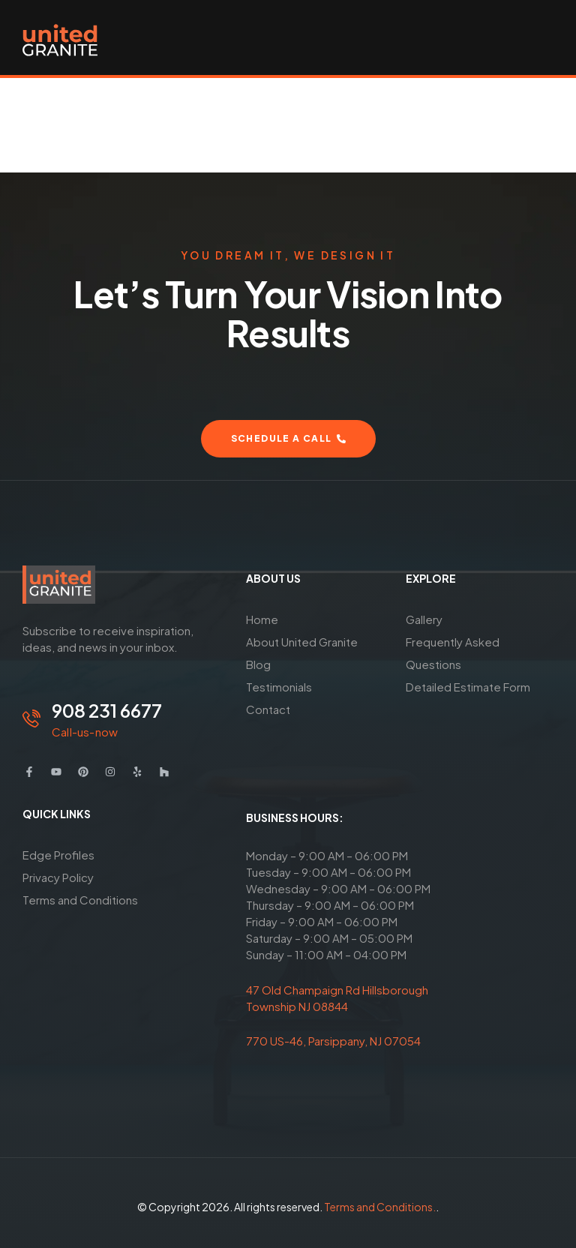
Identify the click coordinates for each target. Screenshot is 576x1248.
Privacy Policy (58, 877)
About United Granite (302, 641)
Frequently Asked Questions (453, 652)
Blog (258, 664)
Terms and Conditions (80, 899)
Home (262, 619)
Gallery (424, 619)
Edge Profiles (58, 855)
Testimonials (279, 687)
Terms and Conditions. (380, 1207)
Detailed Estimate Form (468, 687)
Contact (268, 709)
